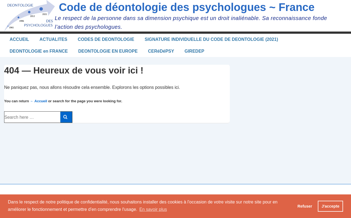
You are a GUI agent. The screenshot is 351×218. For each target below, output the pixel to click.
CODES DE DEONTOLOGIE (106, 39)
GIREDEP (194, 51)
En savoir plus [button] (153, 209)
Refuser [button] (305, 206)
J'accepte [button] (330, 206)
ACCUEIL (19, 39)
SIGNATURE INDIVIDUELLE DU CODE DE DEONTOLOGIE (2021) (211, 39)
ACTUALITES (53, 39)
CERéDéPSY (161, 51)
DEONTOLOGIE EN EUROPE (108, 51)
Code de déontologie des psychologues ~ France (187, 7)
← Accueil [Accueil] (38, 101)
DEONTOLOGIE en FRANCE (39, 51)
